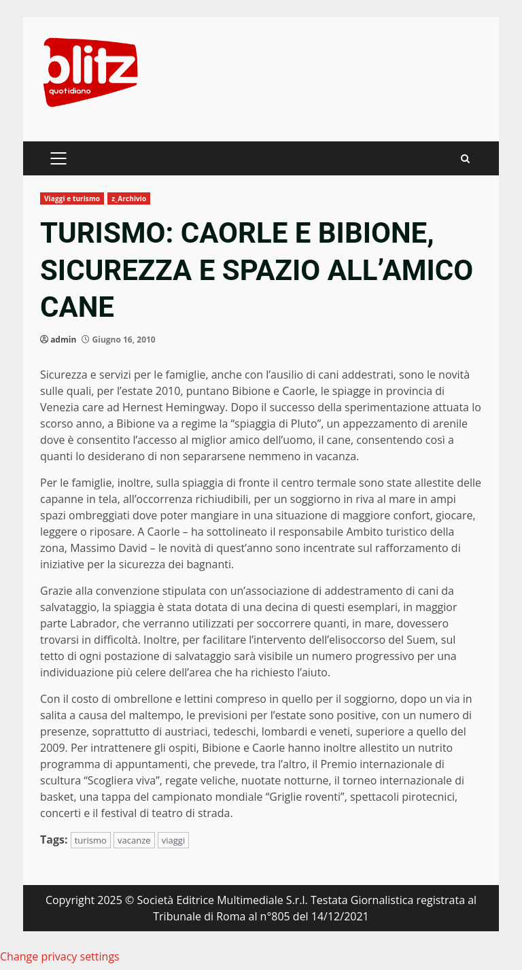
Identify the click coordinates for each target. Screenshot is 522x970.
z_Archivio (128, 198)
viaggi (173, 840)
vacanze (134, 840)
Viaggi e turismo (72, 198)
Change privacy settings (60, 956)
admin (63, 339)
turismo (91, 840)
